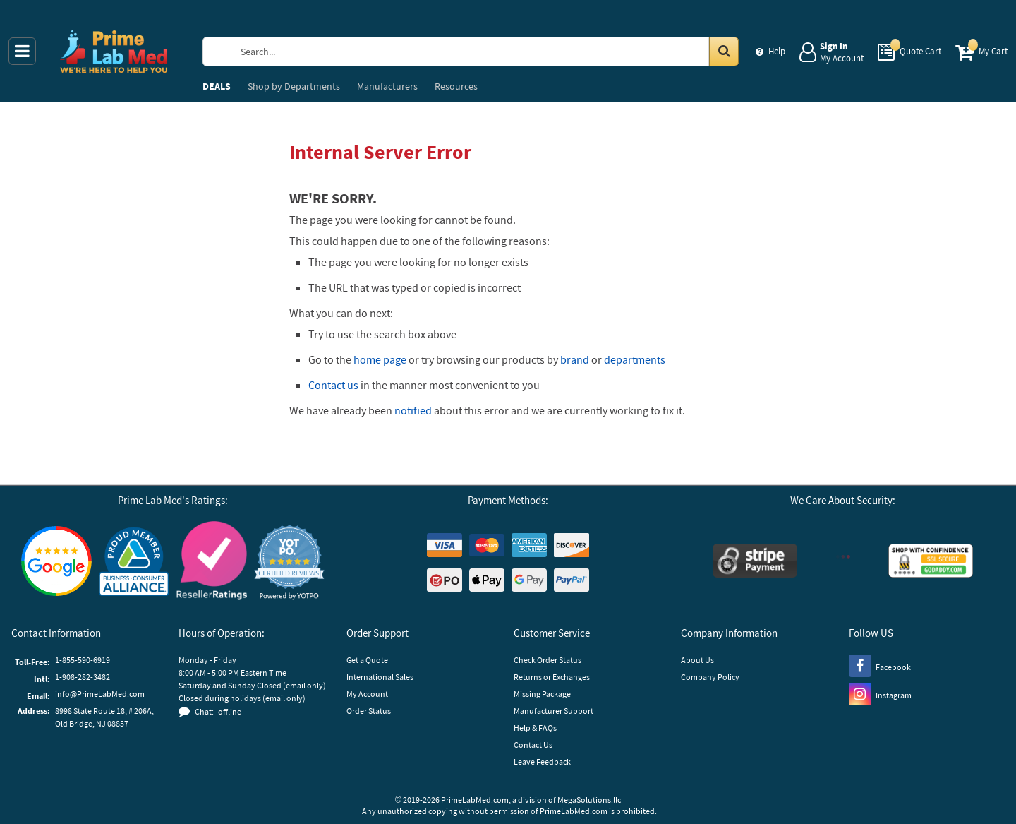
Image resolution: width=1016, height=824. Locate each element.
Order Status (368, 710)
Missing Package (542, 693)
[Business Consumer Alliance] (134, 562)
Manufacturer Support (553, 710)
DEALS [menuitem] (216, 86)
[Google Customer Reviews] (56, 562)
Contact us (333, 385)
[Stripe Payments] (755, 562)
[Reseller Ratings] (211, 562)
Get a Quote (367, 660)
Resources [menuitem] (456, 86)
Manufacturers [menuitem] (387, 86)
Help (776, 51)
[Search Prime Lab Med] (483, 51)
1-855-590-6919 (82, 660)
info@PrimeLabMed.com (100, 693)
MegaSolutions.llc (589, 799)
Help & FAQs (535, 727)
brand (574, 359)
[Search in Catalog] (724, 51)
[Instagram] (880, 693)
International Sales (379, 676)
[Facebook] (880, 665)
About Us (697, 660)
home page (379, 359)
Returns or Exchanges (552, 676)
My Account (367, 693)
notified (413, 410)
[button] (289, 562)
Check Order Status (547, 660)
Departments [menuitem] (294, 86)
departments (634, 359)
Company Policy (710, 676)
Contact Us (533, 744)
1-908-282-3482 (82, 676)
